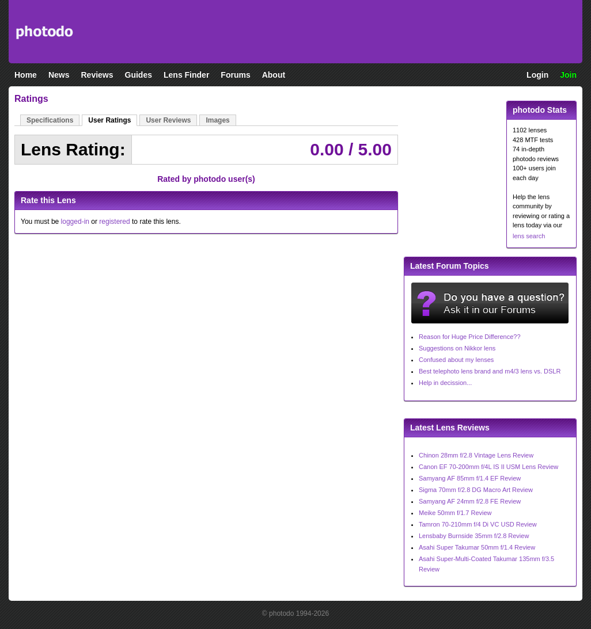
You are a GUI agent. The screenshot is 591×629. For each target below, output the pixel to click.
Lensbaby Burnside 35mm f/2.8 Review (474, 535)
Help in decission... (445, 382)
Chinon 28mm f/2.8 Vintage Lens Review (476, 455)
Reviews (97, 74)
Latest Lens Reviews (450, 427)
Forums (235, 74)
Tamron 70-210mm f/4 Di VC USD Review (478, 524)
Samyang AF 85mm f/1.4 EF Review (470, 478)
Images (217, 120)
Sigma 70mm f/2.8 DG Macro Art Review (476, 489)
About (273, 74)
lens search (529, 235)
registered (114, 222)
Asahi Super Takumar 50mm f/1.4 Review (477, 547)
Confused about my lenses (456, 359)
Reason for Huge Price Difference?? (470, 336)
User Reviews (168, 120)
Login (537, 74)
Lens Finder (186, 74)
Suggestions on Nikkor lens (457, 348)
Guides (138, 74)
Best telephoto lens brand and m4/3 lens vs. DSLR (489, 371)
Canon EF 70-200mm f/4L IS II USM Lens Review (488, 466)
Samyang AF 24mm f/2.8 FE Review (470, 501)
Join (568, 74)
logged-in (75, 222)
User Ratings (109, 120)
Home (25, 74)
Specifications (49, 120)
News (59, 74)
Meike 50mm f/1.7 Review (455, 512)
